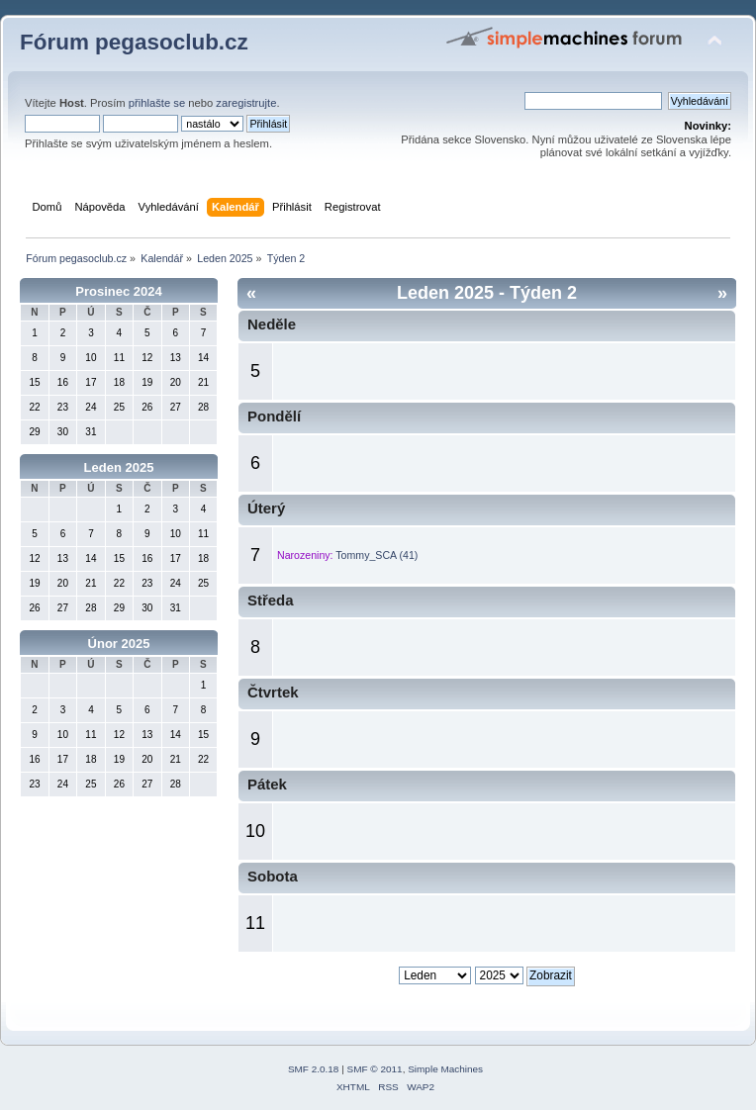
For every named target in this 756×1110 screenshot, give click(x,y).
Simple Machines (445, 1069)
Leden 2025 (119, 467)
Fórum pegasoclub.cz (134, 42)
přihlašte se (157, 103)
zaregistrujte (246, 103)
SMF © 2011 (375, 1069)
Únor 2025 (119, 643)
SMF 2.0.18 (313, 1069)
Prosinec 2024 (118, 291)
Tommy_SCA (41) (376, 555)
